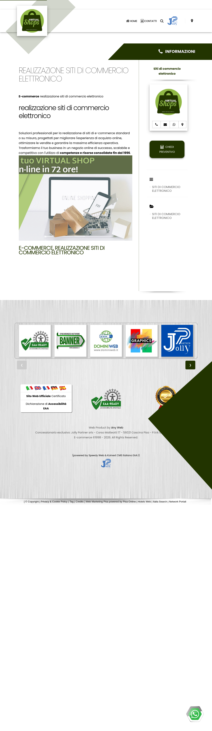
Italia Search (160, 501)
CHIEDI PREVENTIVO (167, 149)
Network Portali (177, 501)
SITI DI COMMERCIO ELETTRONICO (166, 189)
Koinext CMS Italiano (120, 455)
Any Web (117, 427)
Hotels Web (144, 501)
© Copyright (32, 501)
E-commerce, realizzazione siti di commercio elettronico (62, 250)
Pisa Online (129, 501)
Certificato (46, 396)
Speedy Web (96, 455)
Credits (80, 501)
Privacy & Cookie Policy (54, 501)
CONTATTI (149, 21)
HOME (131, 21)
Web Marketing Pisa (97, 501)
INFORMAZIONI (176, 51)
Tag (71, 501)
